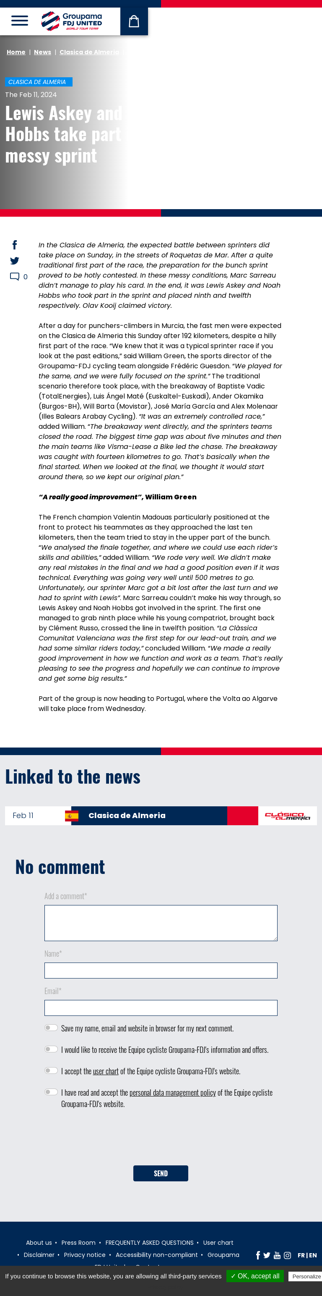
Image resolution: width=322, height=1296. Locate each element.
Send (161, 1173)
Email (53, 990)
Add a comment (65, 895)
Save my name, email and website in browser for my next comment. (147, 1028)
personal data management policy (173, 1092)
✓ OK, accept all (255, 1276)
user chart (106, 1070)
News (42, 52)
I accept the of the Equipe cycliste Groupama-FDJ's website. (150, 1070)
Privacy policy (165, 1287)
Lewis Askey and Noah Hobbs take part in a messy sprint (84, 133)
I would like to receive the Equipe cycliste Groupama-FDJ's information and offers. (164, 1049)
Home (16, 52)
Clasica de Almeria (89, 52)
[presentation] (161, 1140)
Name (53, 953)
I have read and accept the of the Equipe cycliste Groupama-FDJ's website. (167, 1098)
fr (301, 1255)
